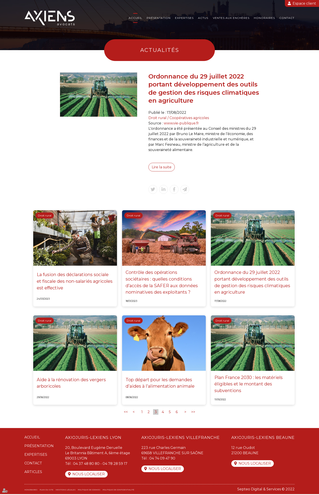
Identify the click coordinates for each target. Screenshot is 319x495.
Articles (33, 472)
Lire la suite (162, 167)
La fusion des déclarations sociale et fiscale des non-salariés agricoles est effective (75, 281)
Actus (203, 18)
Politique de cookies (89, 490)
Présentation (159, 18)
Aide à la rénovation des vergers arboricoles (71, 383)
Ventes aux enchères (231, 18)
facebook (310, 238)
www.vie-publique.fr (182, 123)
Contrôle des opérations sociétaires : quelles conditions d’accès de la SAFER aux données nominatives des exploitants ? (162, 282)
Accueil (135, 18)
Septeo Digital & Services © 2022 (266, 490)
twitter (310, 247)
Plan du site (46, 490)
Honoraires (264, 18)
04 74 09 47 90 (162, 459)
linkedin (310, 256)
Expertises (184, 18)
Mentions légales (66, 490)
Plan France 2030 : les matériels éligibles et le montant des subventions (248, 384)
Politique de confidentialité (118, 490)
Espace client (304, 3)
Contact (286, 18)
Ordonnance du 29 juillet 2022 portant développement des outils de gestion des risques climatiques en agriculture (252, 282)
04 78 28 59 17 (115, 464)
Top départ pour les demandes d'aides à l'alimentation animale (160, 383)
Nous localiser (88, 475)
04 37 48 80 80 (86, 464)
